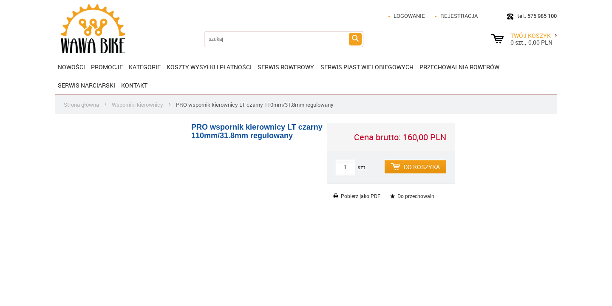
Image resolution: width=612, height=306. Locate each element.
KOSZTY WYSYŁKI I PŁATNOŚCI (209, 67)
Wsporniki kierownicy (137, 104)
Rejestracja (459, 16)
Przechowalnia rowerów (459, 67)
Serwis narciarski (86, 85)
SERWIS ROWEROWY (286, 67)
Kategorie (145, 67)
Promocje (107, 67)
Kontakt (134, 85)
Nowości (71, 67)
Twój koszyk (533, 35)
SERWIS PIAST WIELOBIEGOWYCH (367, 67)
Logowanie (409, 16)
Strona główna (81, 104)
